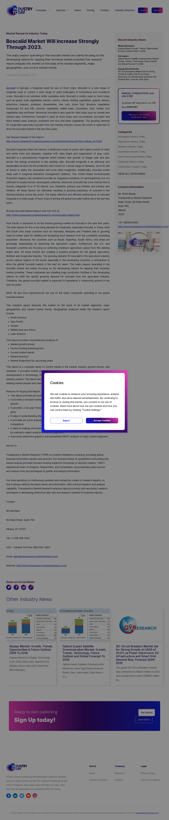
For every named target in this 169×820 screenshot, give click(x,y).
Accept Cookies (102, 420)
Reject (66, 420)
